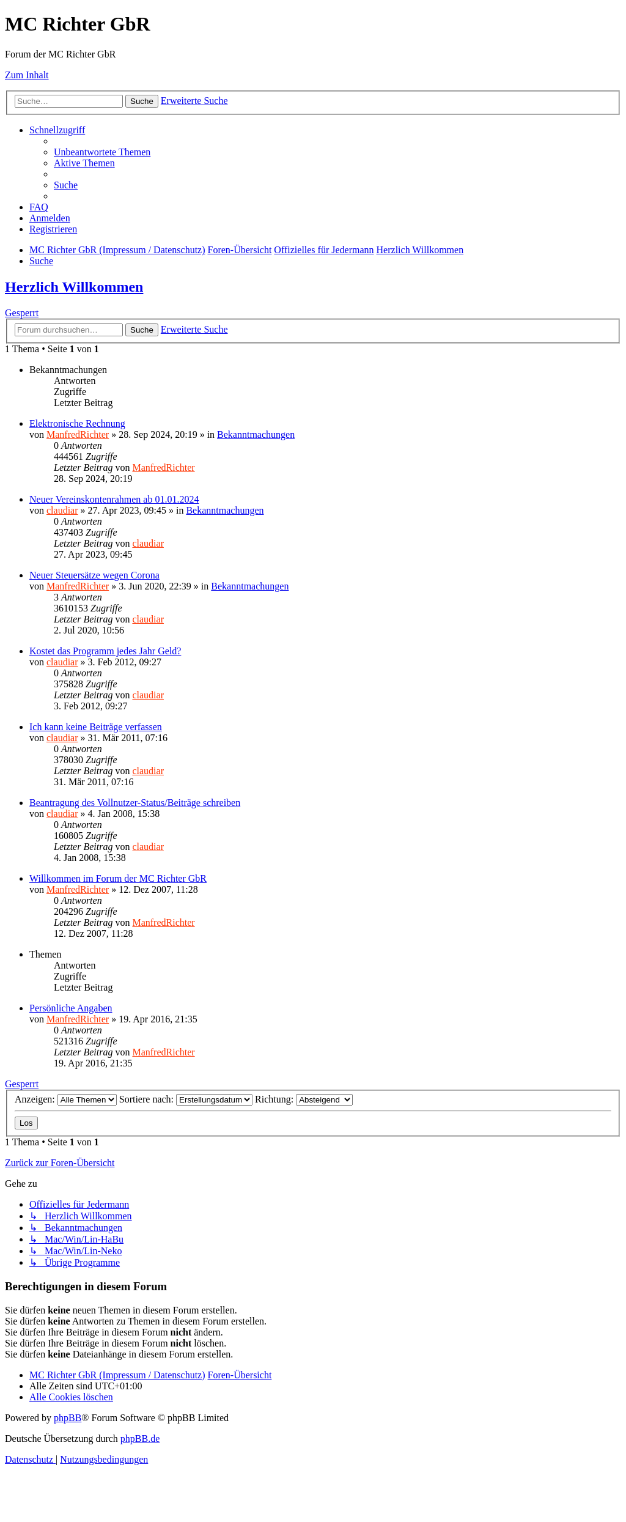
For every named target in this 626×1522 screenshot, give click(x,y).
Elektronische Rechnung (77, 423)
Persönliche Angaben (70, 1008)
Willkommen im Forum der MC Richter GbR (118, 878)
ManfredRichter (77, 434)
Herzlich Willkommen (74, 287)
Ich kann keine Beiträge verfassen (95, 727)
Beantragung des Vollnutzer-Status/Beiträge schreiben (134, 802)
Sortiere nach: (185, 1099)
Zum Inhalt (27, 75)
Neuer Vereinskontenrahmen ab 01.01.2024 (114, 499)
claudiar (62, 510)
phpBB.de (140, 1438)
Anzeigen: (66, 1099)
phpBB (67, 1418)
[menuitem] (102, 152)
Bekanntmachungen (256, 434)
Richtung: (304, 1099)
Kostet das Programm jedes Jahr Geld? (105, 651)
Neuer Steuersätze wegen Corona (94, 575)
